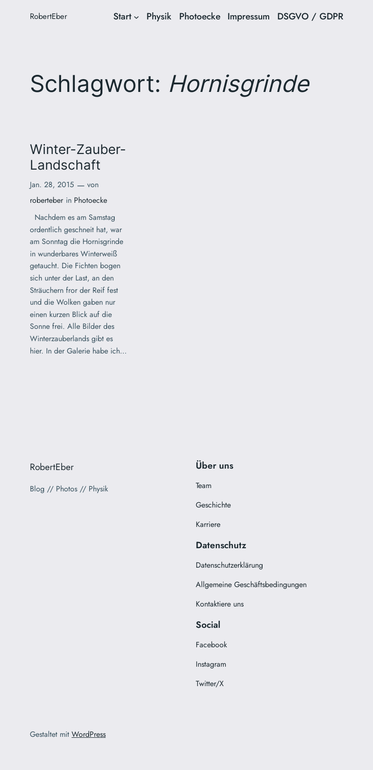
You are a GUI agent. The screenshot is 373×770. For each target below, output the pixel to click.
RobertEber (48, 16)
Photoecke (90, 200)
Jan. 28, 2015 (52, 184)
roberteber (46, 200)
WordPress (89, 734)
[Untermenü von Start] (136, 16)
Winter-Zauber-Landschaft (78, 157)
